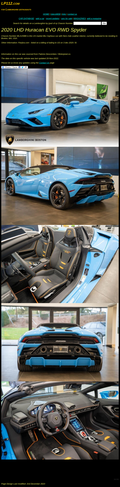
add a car (40, 18)
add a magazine (94, 18)
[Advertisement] (58, 469)
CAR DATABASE (26, 18)
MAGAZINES (80, 18)
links (64, 14)
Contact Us (44, 63)
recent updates (52, 18)
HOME (46, 14)
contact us (72, 14)
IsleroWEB (55, 14)
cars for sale (66, 18)
